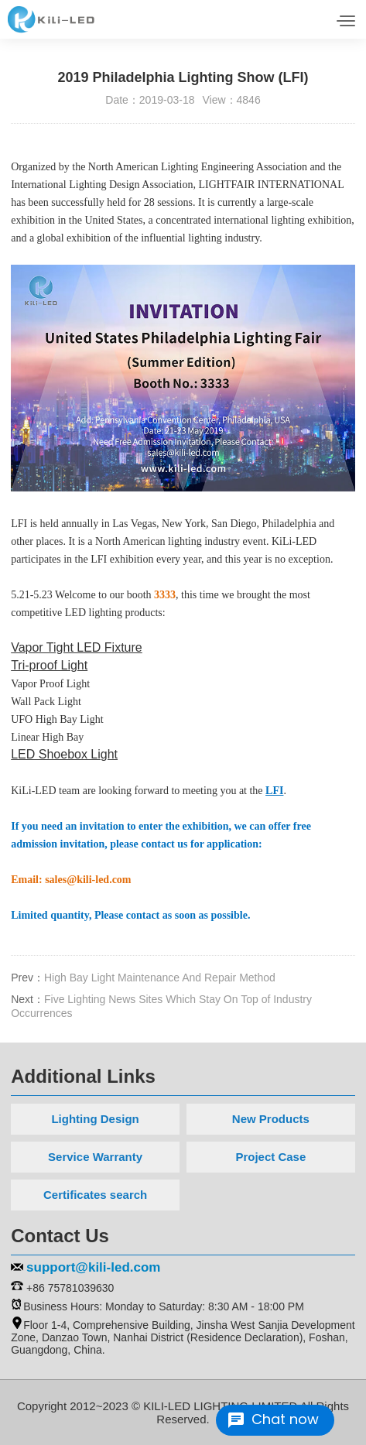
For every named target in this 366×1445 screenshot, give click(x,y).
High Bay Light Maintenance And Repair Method (159, 977)
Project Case (270, 1156)
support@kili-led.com (93, 1267)
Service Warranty (95, 1156)
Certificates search (95, 1194)
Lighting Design (95, 1118)
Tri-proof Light (49, 665)
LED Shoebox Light (64, 754)
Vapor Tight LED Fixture (76, 647)
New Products (271, 1118)
